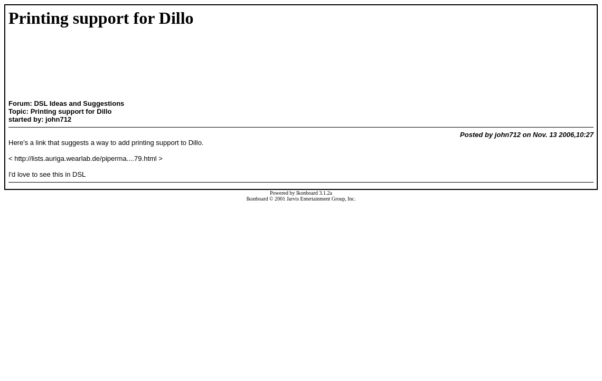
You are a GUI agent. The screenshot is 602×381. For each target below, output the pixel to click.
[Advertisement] (107, 64)
